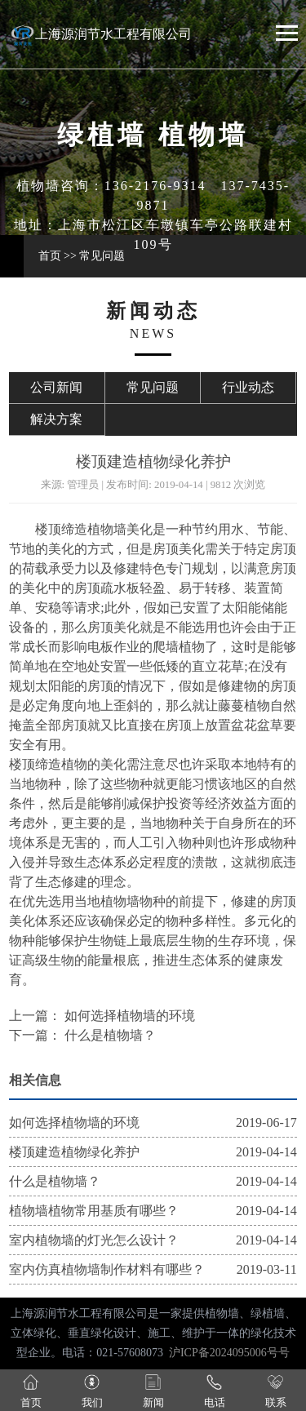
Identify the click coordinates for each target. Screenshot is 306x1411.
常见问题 (102, 256)
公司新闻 (56, 387)
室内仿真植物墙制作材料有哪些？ (107, 1269)
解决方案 (56, 419)
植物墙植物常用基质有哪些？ (94, 1211)
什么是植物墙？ (108, 1035)
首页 (49, 256)
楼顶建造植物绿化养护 (74, 1152)
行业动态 (248, 387)
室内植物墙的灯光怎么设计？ (94, 1240)
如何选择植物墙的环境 (128, 1016)
